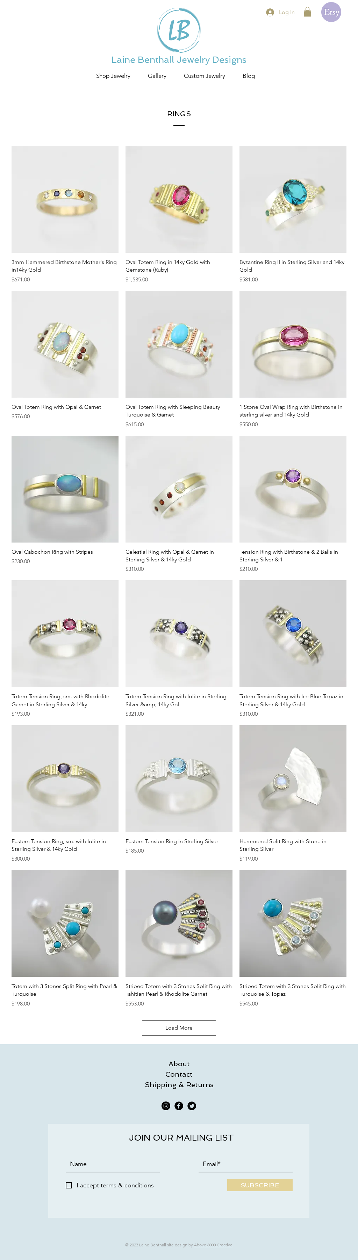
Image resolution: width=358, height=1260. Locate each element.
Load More (179, 1027)
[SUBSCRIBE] (260, 1185)
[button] (307, 11)
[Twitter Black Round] (191, 1105)
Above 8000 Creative (213, 1244)
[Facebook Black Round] (178, 1105)
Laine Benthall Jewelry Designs (179, 59)
